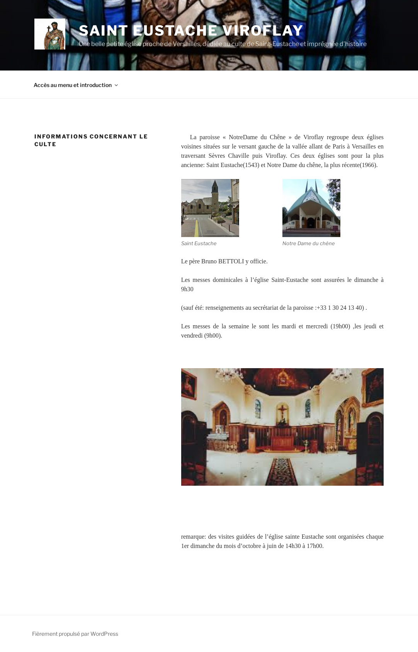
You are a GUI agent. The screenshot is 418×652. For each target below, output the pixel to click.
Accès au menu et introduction (76, 85)
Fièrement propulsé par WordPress (75, 633)
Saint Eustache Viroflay (191, 30)
